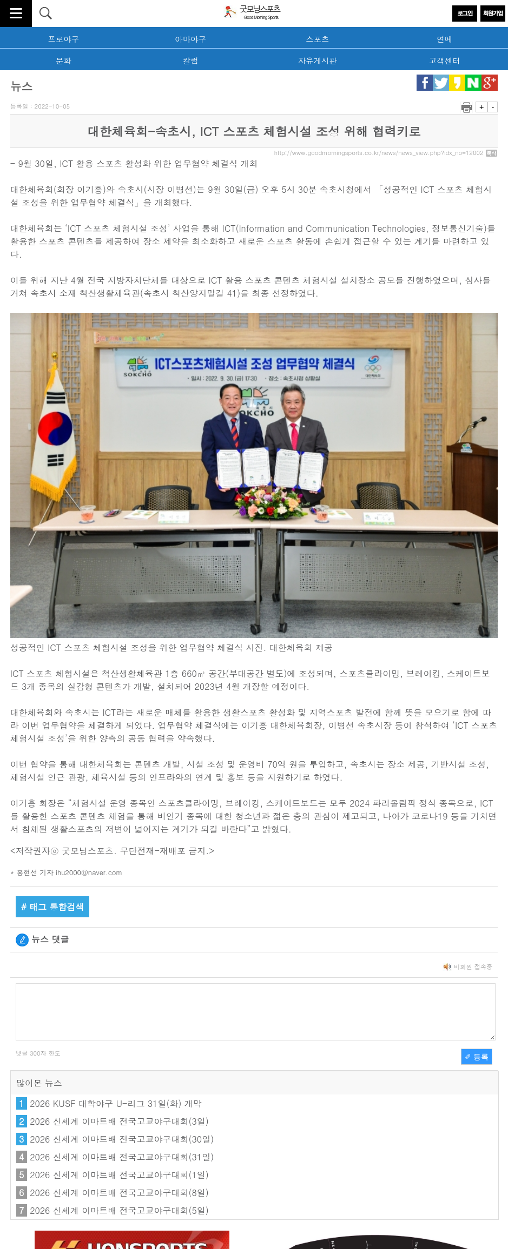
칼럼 (191, 60)
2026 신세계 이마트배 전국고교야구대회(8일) (119, 1192)
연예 (444, 38)
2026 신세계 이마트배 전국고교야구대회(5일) (119, 1210)
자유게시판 (317, 60)
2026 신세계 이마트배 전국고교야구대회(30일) (122, 1139)
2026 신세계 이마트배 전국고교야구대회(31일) (122, 1157)
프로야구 (64, 38)
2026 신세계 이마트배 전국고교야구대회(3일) (119, 1121)
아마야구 (190, 38)
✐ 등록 (477, 1056)
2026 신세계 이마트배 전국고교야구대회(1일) (119, 1175)
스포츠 (317, 38)
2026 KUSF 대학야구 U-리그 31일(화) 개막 (116, 1103)
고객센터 (444, 60)
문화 (63, 60)
